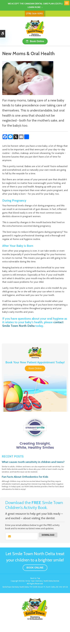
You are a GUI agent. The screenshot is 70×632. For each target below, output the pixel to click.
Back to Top (35, 578)
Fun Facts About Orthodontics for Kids (25, 476)
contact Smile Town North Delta (32, 324)
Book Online (37, 41)
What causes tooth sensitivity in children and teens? (33, 462)
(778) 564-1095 (34, 13)
